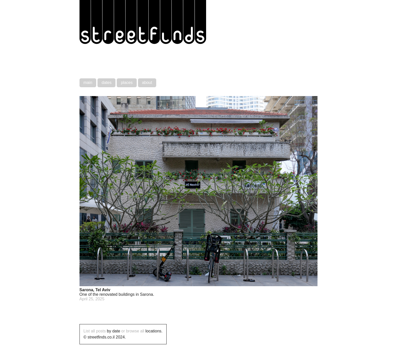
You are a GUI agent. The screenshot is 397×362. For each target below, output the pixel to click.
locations (153, 331)
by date (113, 331)
